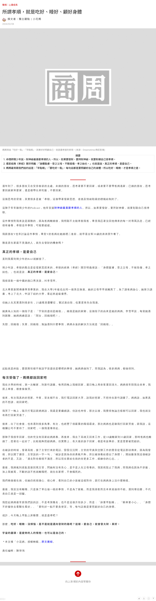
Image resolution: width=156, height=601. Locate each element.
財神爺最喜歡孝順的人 (68, 207)
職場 (4, 5)
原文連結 (47, 541)
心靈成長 (13, 5)
